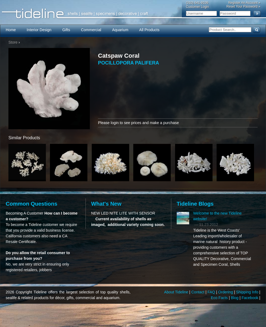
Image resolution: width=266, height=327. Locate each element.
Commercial (91, 30)
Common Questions (31, 204)
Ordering (226, 292)
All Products (149, 30)
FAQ (211, 292)
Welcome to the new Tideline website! (217, 216)
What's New (106, 204)
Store (12, 42)
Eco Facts (220, 298)
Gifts (66, 30)
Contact (198, 292)
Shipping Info (247, 292)
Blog (235, 298)
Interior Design (39, 30)
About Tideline (176, 292)
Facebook (250, 298)
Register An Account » (244, 3)
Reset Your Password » (243, 6)
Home (11, 30)
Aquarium (120, 30)
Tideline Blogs (195, 204)
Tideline (133, 13)
